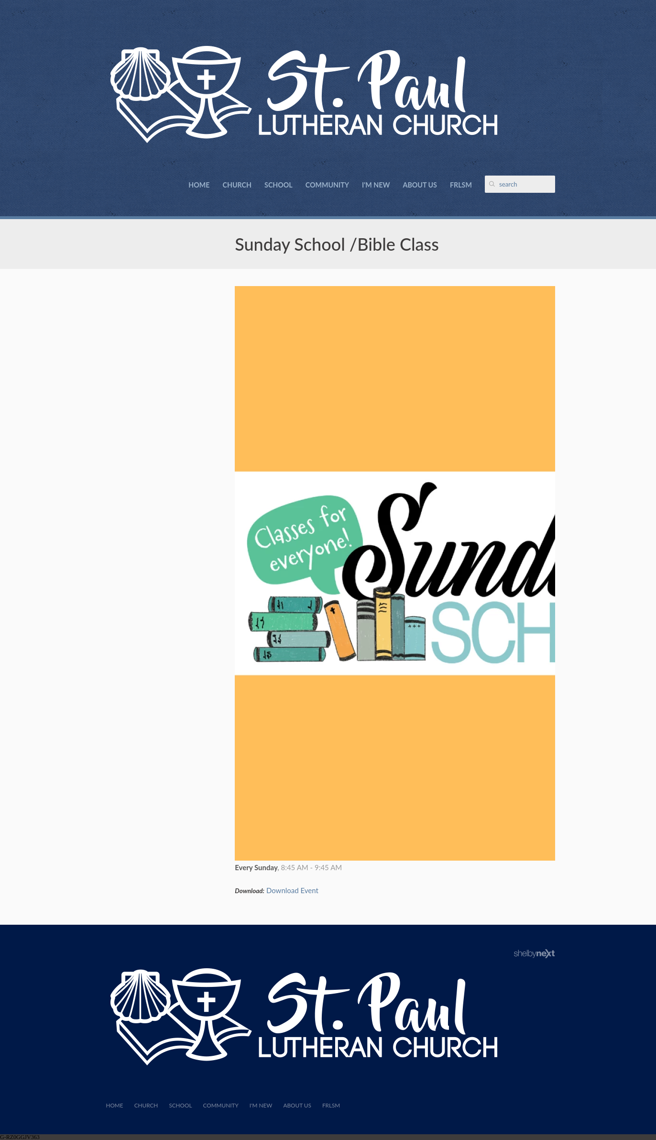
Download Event (292, 890)
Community (327, 185)
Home (198, 185)
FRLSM (461, 185)
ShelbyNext (534, 954)
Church (237, 185)
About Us (420, 185)
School (278, 185)
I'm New (376, 185)
